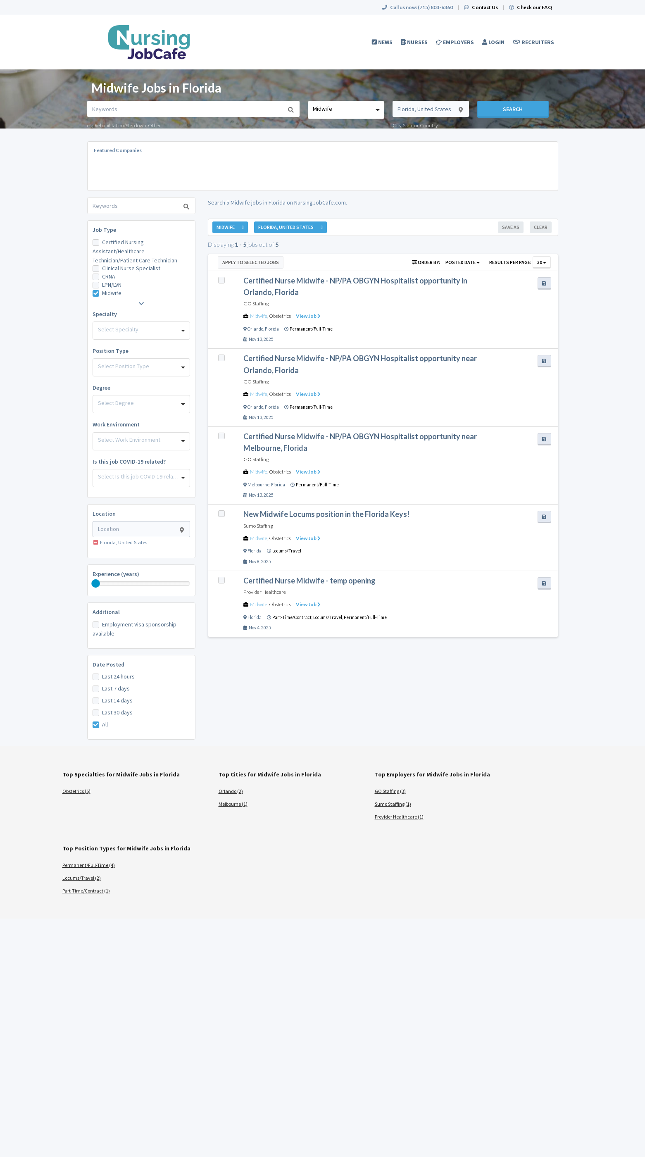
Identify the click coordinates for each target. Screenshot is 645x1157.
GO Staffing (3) (390, 791)
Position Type (111, 351)
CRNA (108, 276)
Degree (101, 387)
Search (513, 109)
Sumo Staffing (258, 526)
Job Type (104, 229)
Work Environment (116, 424)
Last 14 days (117, 700)
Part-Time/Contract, (292, 617)
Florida (272, 328)
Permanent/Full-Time (311, 328)
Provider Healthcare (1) (399, 817)
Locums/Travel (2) (81, 878)
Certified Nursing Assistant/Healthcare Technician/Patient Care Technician (135, 251)
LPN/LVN (111, 284)
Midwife (111, 293)
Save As (510, 227)
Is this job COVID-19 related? (129, 461)
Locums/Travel (286, 550)
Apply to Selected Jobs (250, 262)
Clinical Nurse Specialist (131, 268)
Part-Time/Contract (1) (86, 891)
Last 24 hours (118, 676)
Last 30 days (117, 712)
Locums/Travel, (328, 617)
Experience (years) (116, 574)
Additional (106, 612)
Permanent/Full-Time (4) (88, 865)
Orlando (255, 328)
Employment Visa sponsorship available (134, 629)
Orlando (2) (231, 791)
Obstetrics (280, 316)
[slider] (96, 583)
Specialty (105, 314)
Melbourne (258, 484)
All (105, 724)
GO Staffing (256, 303)
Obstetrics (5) (76, 791)
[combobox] (346, 110)
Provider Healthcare (264, 592)
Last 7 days (116, 688)
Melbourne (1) (233, 804)
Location (104, 513)
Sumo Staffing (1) (393, 804)
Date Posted (108, 664)
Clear (540, 227)
